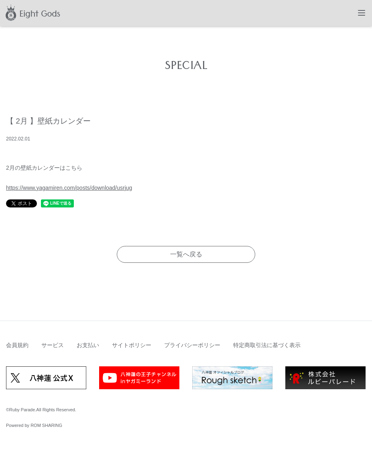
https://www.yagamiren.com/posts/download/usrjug (69, 188)
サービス (52, 345)
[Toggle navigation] (362, 13)
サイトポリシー (131, 345)
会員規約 (17, 345)
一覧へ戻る (186, 254)
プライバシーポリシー (192, 345)
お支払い (88, 345)
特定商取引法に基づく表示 (267, 345)
